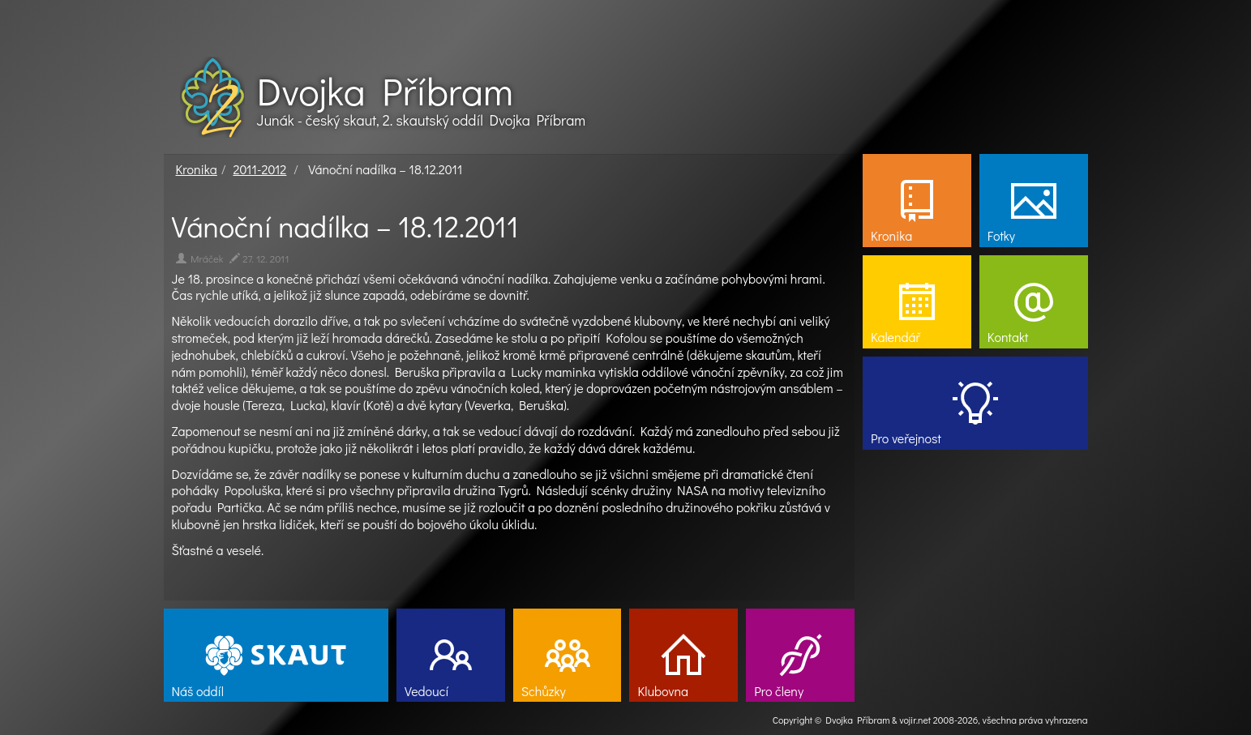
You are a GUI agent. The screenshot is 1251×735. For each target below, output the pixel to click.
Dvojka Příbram (385, 91)
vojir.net (915, 719)
